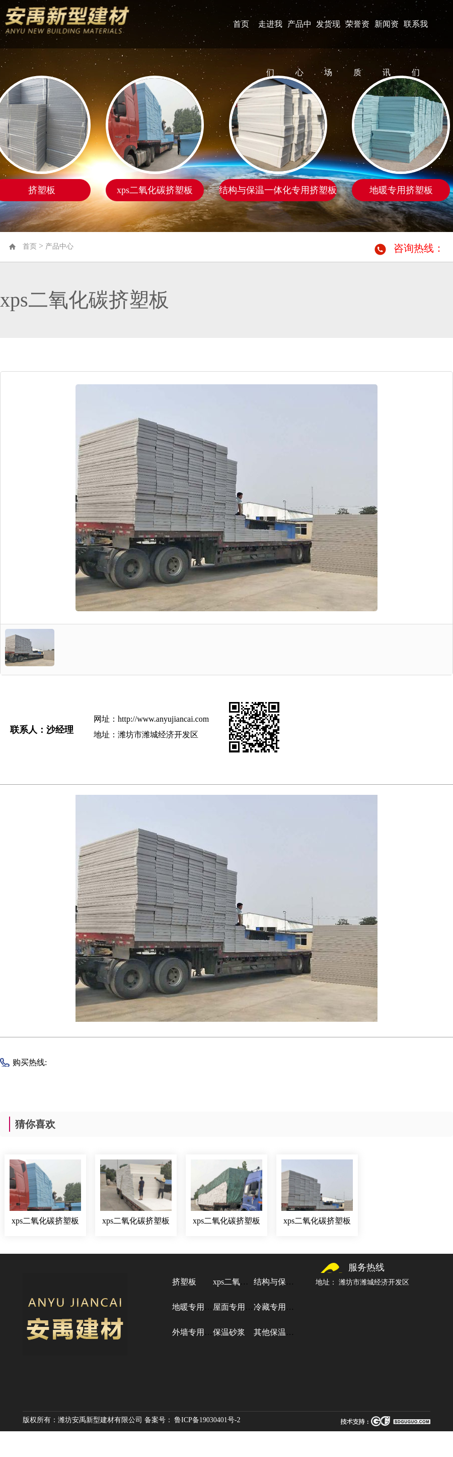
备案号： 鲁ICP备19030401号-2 (192, 1420)
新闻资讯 (386, 48)
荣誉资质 (357, 48)
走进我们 (270, 48)
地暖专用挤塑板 (200, 1307)
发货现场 (328, 48)
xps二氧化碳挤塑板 (45, 1220)
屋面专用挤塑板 (241, 1307)
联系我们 (416, 48)
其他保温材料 (278, 1332)
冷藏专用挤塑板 (282, 1307)
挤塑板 (184, 1281)
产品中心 (299, 48)
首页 (241, 24)
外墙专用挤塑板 (200, 1332)
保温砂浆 (229, 1332)
